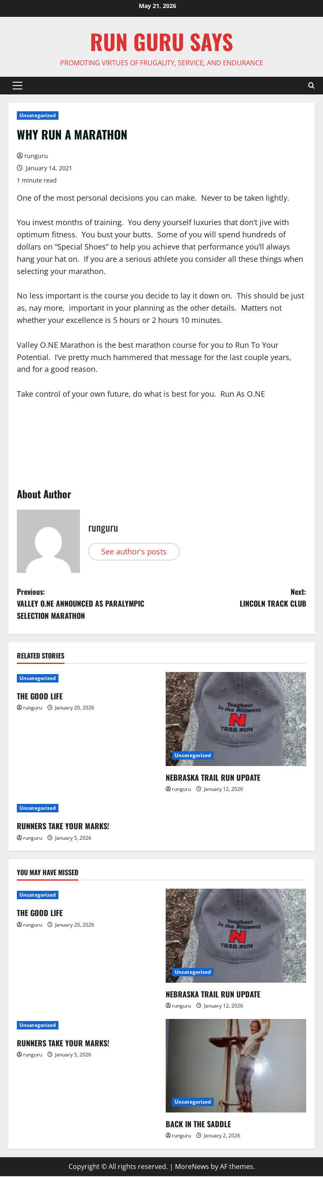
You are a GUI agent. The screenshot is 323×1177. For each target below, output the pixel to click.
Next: (234, 598)
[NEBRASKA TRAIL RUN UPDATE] (236, 720)
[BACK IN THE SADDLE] (236, 1066)
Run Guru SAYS (161, 41)
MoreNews (192, 1167)
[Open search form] (311, 86)
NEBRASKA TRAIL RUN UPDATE (213, 777)
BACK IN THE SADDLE (198, 1124)
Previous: (89, 604)
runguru (36, 156)
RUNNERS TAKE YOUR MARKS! (63, 826)
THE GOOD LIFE (40, 696)
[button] (17, 85)
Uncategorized (37, 115)
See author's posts (134, 551)
